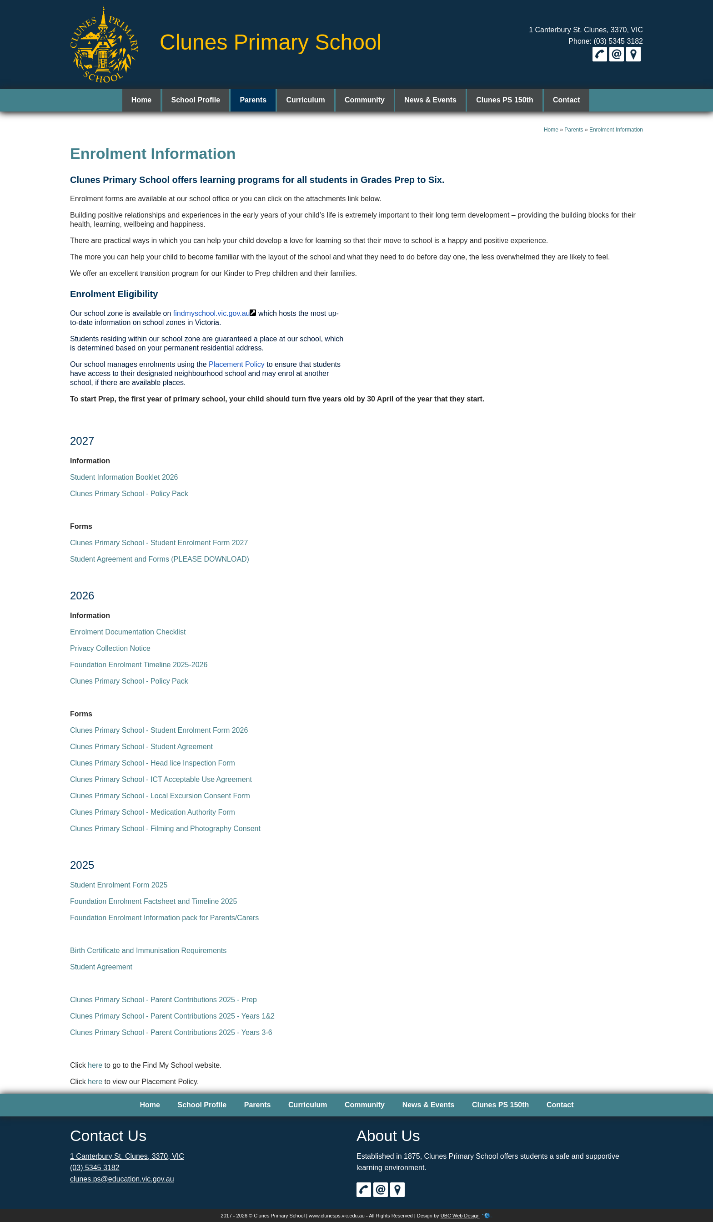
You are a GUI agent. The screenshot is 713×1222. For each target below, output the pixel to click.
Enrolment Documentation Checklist (128, 632)
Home (150, 100)
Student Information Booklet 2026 (124, 477)
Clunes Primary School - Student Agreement (141, 746)
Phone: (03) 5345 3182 (605, 41)
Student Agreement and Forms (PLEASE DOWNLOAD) (159, 559)
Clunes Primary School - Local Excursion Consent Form (160, 796)
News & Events (428, 100)
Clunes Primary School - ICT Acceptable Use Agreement (161, 779)
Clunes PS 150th (500, 100)
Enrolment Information (616, 130)
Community (365, 100)
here (95, 1065)
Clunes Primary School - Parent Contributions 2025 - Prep (163, 1000)
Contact (560, 100)
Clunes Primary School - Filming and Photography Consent (165, 828)
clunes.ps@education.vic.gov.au (122, 1179)
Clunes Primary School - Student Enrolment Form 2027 (159, 543)
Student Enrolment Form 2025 (118, 885)
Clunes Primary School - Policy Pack (129, 493)
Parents (257, 100)
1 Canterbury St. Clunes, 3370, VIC (586, 30)
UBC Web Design (460, 1215)
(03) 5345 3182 (95, 1167)
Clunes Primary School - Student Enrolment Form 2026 (159, 730)
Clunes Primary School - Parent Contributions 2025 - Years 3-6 (171, 1032)
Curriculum (307, 100)
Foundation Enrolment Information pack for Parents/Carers (164, 918)
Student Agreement (101, 967)
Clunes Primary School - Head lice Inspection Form (152, 763)
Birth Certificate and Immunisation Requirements (148, 950)
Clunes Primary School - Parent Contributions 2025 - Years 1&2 (172, 1016)
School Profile (202, 100)
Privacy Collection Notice (110, 648)
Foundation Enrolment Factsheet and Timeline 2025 (153, 901)
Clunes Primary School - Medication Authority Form (152, 812)
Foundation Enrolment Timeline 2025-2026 (138, 665)
